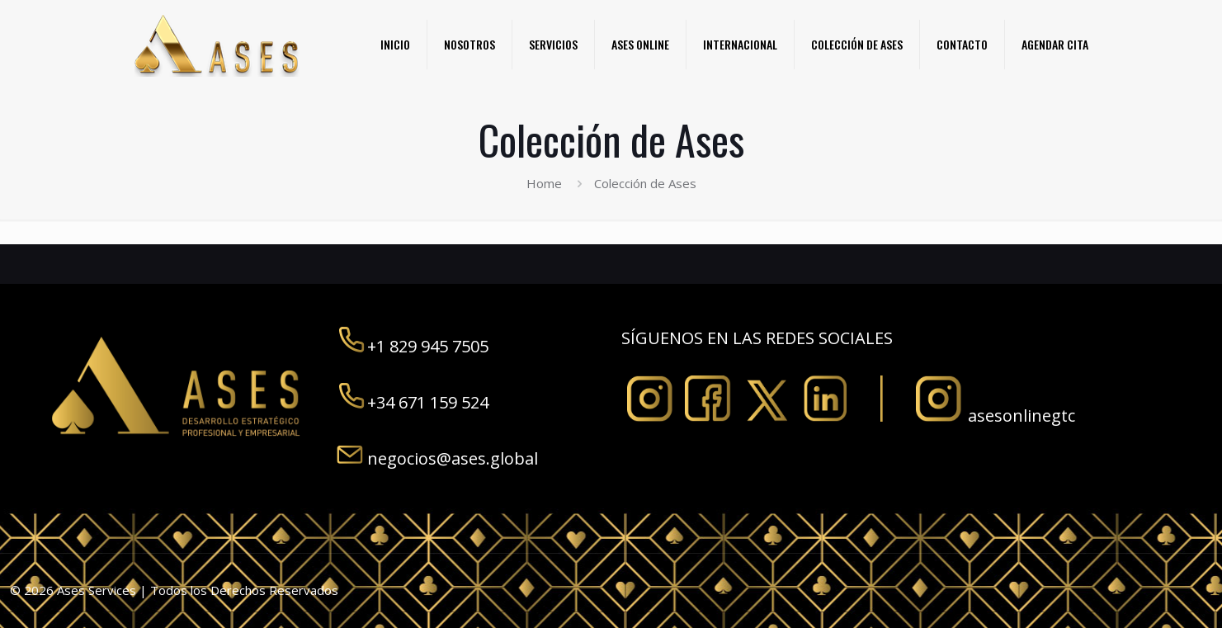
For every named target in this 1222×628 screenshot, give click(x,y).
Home (544, 183)
